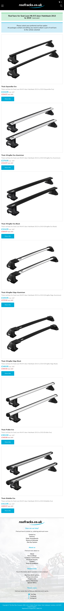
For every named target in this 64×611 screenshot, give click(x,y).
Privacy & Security (32, 560)
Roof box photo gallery (32, 575)
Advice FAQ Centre (32, 581)
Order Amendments (32, 538)
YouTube (33, 594)
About (32, 554)
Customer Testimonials (32, 558)
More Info (8, 99)
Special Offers (32, 583)
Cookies (32, 561)
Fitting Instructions (32, 577)
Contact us (32, 535)
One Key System (32, 542)
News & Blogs (32, 556)
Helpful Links (32, 579)
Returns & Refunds (32, 540)
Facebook (33, 596)
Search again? (36, 18)
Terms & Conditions (32, 563)
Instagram (33, 598)
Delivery (32, 536)
